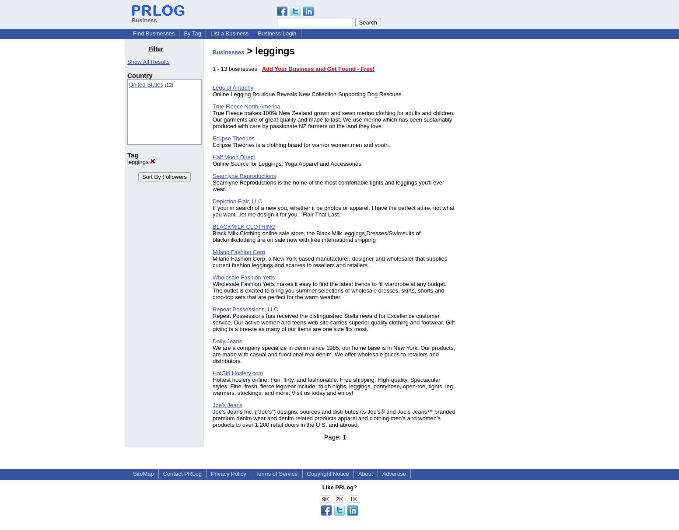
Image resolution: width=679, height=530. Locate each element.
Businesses (228, 52)
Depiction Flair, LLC (237, 201)
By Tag (192, 33)
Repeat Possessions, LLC (245, 309)
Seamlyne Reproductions (244, 176)
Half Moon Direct (234, 157)
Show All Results (148, 62)
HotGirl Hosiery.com (238, 373)
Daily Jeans (227, 341)
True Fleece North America (246, 106)
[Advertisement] (509, 176)
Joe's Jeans (227, 405)
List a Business (229, 33)
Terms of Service (277, 474)
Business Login (277, 33)
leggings (141, 162)
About (365, 474)
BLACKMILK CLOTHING (244, 226)
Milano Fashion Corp (239, 252)
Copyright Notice (328, 474)
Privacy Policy (228, 474)
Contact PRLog (182, 474)
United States (146, 84)
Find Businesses (154, 33)
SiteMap (143, 474)
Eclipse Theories (234, 138)
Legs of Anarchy (233, 87)
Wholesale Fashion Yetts (244, 277)
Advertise (394, 474)
